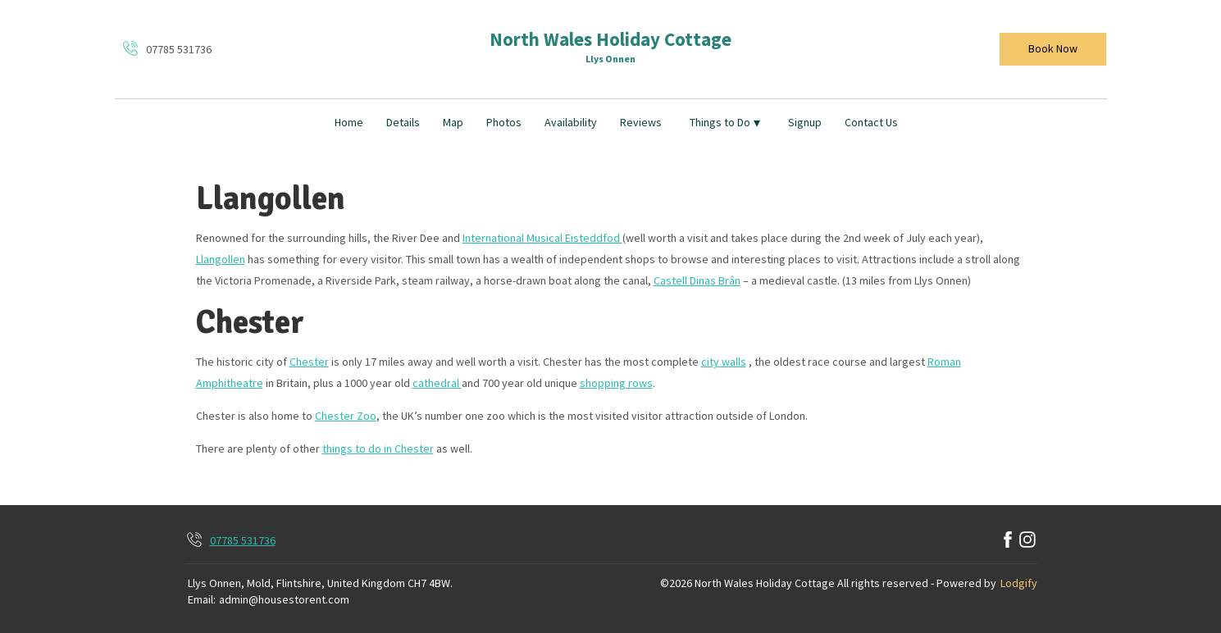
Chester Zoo (345, 415)
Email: (202, 599)
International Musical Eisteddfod (542, 237)
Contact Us (871, 122)
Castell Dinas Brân (697, 280)
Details (403, 122)
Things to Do (725, 122)
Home (349, 122)
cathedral (437, 383)
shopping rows (616, 383)
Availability (570, 122)
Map (453, 122)
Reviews (641, 122)
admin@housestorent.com (284, 599)
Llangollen (220, 259)
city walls (723, 361)
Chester (309, 361)
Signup (805, 122)
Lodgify (1018, 583)
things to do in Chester (378, 448)
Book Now (1052, 48)
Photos (504, 122)
